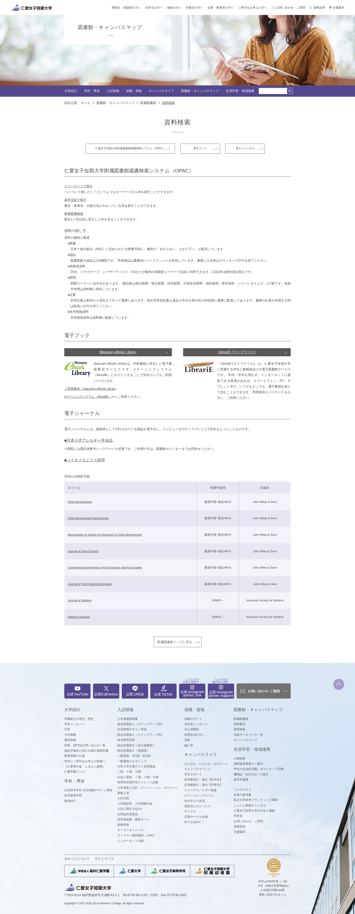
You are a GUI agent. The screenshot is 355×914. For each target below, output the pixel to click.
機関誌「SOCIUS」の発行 (251, 774)
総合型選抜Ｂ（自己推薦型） (136, 745)
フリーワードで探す (78, 186)
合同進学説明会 (127, 814)
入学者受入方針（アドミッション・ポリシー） (148, 787)
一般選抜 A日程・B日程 (134, 755)
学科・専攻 (92, 91)
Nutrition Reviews (79, 617)
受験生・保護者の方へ (126, 7)
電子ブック (200, 148)
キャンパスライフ (161, 91)
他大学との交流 (194, 801)
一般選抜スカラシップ (132, 761)
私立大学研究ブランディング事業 (256, 800)
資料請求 (319, 7)
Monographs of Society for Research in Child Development (105, 534)
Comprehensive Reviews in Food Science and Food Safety (105, 567)
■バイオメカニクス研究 (84, 460)
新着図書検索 (73, 213)
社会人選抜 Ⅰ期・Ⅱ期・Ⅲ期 (137, 777)
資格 (187, 740)
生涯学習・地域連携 (240, 91)
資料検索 (239, 729)
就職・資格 (134, 91)
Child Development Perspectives (88, 518)
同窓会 (238, 816)
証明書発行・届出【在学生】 (203, 779)
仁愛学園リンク (74, 771)
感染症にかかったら (197, 806)
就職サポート (193, 719)
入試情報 (113, 91)
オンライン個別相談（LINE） (136, 835)
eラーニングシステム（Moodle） (87, 396)
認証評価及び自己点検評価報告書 (86, 750)
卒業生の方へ (194, 7)
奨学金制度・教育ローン (133, 819)
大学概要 (70, 734)
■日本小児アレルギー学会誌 (88, 440)
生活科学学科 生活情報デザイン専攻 (88, 790)
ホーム (86, 103)
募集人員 (123, 793)
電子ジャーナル (245, 148)
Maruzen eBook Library (118, 352)
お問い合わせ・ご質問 (290, 7)
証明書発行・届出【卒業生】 (203, 784)
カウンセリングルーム (199, 795)
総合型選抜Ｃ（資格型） (133, 750)
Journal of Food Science (83, 551)
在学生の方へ (154, 7)
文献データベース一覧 (248, 734)
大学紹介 (71, 91)
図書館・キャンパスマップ (200, 91)
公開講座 (239, 758)
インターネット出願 (130, 840)
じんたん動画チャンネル (250, 805)
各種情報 (123, 824)
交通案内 (338, 7)
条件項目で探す (75, 200)
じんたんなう (242, 789)
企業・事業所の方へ (220, 7)
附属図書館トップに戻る (174, 642)
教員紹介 (70, 801)
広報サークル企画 (196, 816)
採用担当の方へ (194, 734)
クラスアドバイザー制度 (200, 790)
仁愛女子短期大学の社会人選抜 (254, 810)
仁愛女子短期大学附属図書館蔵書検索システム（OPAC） (130, 148)
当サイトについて (77, 859)
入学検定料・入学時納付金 (135, 803)
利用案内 (239, 724)
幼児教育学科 (73, 795)
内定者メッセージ (196, 724)
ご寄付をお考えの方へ (252, 7)
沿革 (67, 729)
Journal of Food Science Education (90, 584)
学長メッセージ (74, 724)
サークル (190, 811)
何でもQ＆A (192, 822)
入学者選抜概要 (127, 719)
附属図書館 (148, 103)
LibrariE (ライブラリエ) (237, 352)
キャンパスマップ (245, 740)
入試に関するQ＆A (129, 808)
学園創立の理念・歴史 (79, 719)
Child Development (80, 502)
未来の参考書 (242, 794)
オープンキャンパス (130, 830)
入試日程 (123, 798)
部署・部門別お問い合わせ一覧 (85, 745)
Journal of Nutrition (80, 600)
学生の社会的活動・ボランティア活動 (259, 769)
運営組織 (70, 740)
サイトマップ (104, 859)
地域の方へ (174, 7)
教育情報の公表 (74, 755)
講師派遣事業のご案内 (248, 763)
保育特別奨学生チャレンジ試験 (137, 782)
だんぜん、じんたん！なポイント (206, 763)
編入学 (188, 745)
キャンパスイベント (197, 769)
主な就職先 (191, 729)
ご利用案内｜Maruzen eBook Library (90, 389)
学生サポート (193, 774)
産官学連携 (241, 779)
